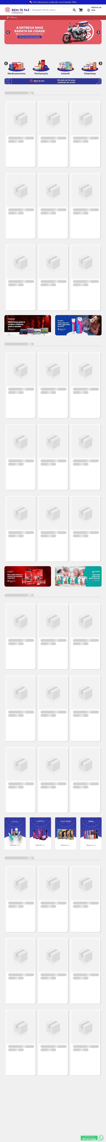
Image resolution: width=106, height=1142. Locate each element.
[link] (80, 10)
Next (98, 32)
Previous (7, 32)
